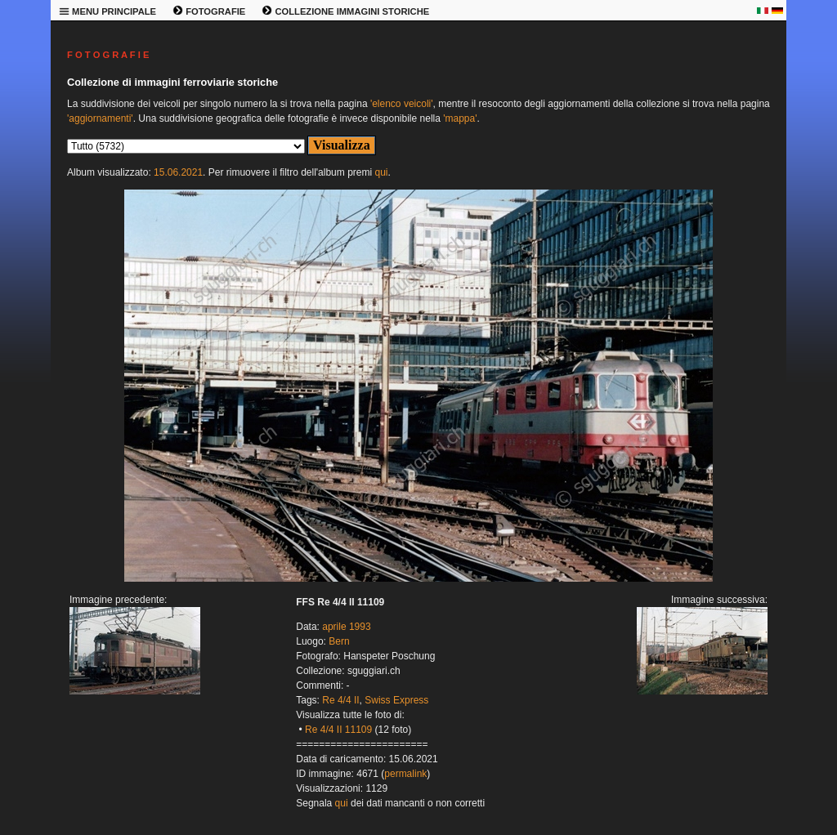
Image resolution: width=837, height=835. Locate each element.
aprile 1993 (346, 626)
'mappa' (460, 118)
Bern (339, 641)
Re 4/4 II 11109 (338, 729)
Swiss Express (396, 700)
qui (380, 172)
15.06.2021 (178, 172)
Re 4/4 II (340, 700)
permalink (405, 773)
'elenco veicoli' (401, 103)
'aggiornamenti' (100, 118)
